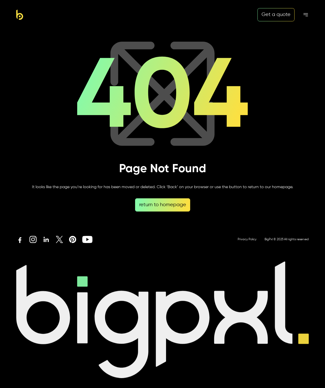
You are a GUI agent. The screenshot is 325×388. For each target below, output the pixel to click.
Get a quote (276, 14)
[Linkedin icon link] (46, 239)
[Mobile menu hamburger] (306, 15)
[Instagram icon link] (33, 239)
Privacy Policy (247, 239)
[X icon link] (59, 239)
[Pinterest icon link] (72, 239)
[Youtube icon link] (87, 239)
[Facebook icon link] (19, 239)
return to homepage (162, 204)
